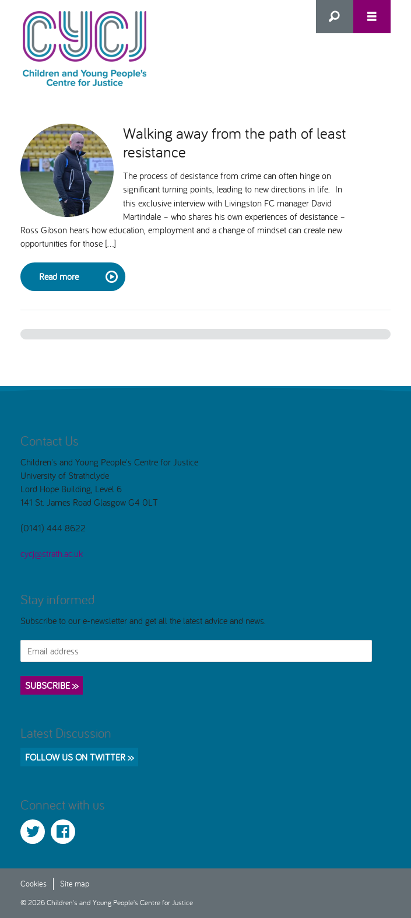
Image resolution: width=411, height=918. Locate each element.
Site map (74, 883)
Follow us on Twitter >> (79, 757)
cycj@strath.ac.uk (51, 553)
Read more (77, 277)
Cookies (33, 883)
